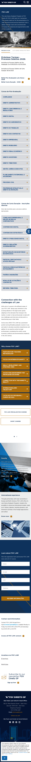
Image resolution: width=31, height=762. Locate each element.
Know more (5, 516)
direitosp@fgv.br (17, 712)
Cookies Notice (23, 752)
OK (4, 758)
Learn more (5, 476)
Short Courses (15, 421)
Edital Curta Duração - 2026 (11, 82)
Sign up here (12, 682)
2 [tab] (17, 436)
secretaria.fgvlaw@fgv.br (11, 624)
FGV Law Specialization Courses (15, 412)
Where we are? (15, 715)
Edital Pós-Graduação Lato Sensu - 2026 (13, 78)
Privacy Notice (8, 753)
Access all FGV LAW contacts (11, 636)
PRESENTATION (5, 50)
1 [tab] (14, 436)
